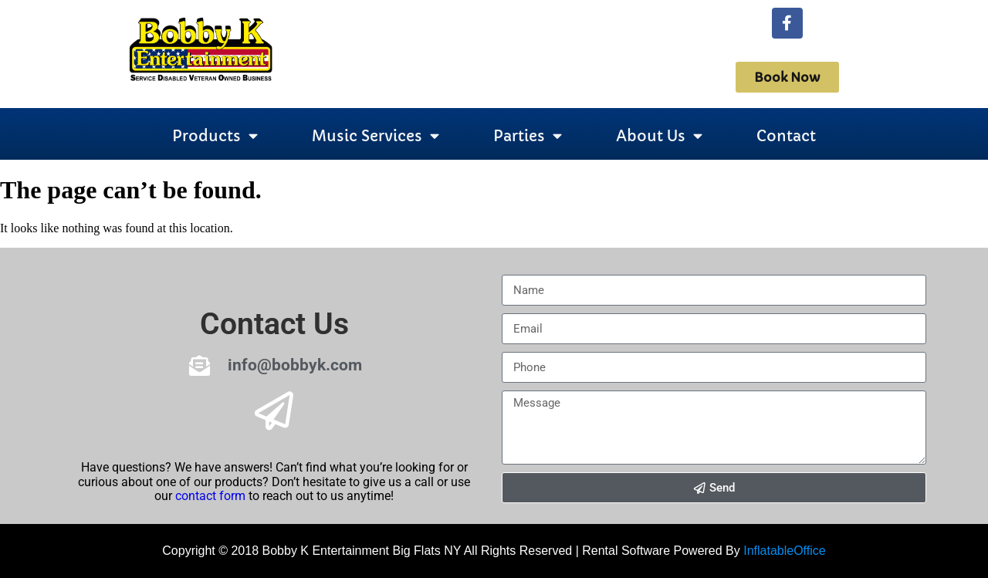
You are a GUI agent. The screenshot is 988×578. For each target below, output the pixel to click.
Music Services (375, 135)
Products (215, 135)
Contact (786, 135)
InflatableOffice (784, 550)
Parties (527, 135)
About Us (659, 135)
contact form (210, 495)
